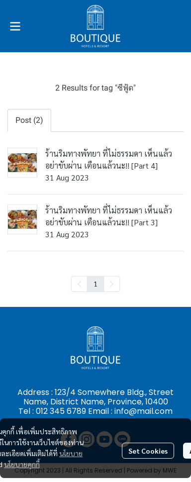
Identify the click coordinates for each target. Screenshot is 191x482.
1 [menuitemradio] (95, 283)
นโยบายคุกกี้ (22, 464)
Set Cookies (148, 450)
